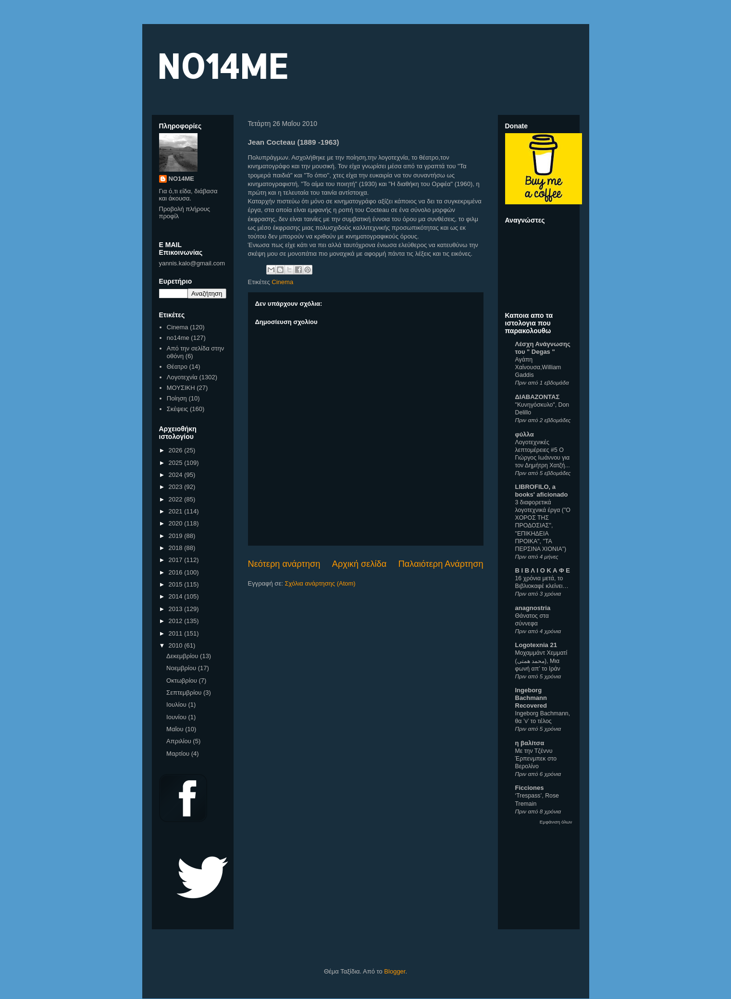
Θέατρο (177, 366)
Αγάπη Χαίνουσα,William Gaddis (538, 367)
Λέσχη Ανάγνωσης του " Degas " (542, 347)
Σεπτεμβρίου (184, 692)
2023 (177, 486)
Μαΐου (175, 729)
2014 (177, 596)
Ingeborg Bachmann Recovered (531, 698)
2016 (177, 572)
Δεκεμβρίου (183, 656)
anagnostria (533, 608)
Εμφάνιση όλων (556, 821)
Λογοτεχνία (182, 377)
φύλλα (524, 434)
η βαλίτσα (530, 743)
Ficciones (529, 787)
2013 (177, 608)
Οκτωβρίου (182, 680)
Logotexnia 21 (536, 645)
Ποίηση (177, 398)
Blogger (394, 971)
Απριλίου (179, 741)
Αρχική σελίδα (359, 564)
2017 (177, 559)
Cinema (282, 282)
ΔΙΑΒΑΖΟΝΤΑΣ (537, 396)
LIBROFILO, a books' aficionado (541, 490)
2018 (177, 547)
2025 (177, 462)
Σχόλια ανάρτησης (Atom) (320, 583)
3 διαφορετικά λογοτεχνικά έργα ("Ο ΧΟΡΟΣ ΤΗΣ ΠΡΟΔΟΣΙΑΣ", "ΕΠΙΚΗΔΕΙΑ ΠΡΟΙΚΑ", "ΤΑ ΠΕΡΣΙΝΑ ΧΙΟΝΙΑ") (542, 525)
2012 (177, 620)
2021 (177, 511)
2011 (177, 633)
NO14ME (222, 65)
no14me (178, 337)
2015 (177, 584)
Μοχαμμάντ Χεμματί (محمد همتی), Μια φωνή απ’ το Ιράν (541, 660)
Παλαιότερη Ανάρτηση (440, 564)
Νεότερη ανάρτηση (284, 564)
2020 (177, 523)
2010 (177, 645)
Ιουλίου (177, 704)
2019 (177, 535)
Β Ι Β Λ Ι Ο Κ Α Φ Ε (542, 570)
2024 (177, 474)
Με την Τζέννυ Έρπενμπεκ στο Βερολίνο (536, 759)
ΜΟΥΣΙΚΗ (181, 387)
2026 (177, 450)
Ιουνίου (177, 717)
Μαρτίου (178, 753)
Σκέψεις (177, 408)
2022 (177, 499)
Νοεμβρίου (182, 668)
